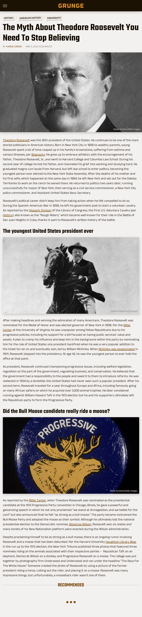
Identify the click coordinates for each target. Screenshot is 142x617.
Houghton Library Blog (121, 541)
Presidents (54, 17)
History (8, 17)
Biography (38, 154)
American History (30, 17)
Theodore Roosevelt (16, 140)
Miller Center (37, 500)
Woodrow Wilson (80, 524)
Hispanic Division (40, 210)
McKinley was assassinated (117, 349)
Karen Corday (14, 46)
